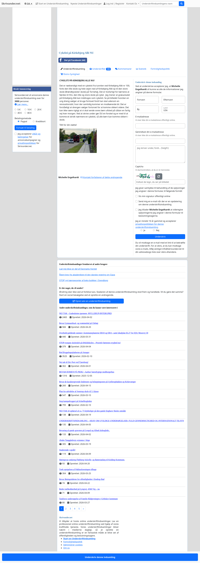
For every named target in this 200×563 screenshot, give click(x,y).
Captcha (139, 166)
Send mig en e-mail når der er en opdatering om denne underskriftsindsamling (160, 203)
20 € (39, 109)
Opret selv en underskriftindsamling (91, 301)
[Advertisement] (122, 29)
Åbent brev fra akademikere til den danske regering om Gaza (87, 275)
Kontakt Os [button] (132, 3)
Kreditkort (40, 121)
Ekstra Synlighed (70, 74)
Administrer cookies (73, 544)
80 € (29, 112)
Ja (144, 230)
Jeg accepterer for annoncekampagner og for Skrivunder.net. (29, 140)
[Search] (159, 3)
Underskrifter (100, 68)
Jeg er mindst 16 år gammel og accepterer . (155, 224)
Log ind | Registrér (114, 3)
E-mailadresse (142, 116)
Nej (157, 230)
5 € (19, 109)
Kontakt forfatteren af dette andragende (101, 177)
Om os (66, 547)
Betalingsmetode (23, 118)
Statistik (141, 68)
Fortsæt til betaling (25, 127)
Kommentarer (123, 68)
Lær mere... (21, 104)
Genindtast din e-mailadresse (149, 131)
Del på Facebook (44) (72, 60)
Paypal (24, 121)
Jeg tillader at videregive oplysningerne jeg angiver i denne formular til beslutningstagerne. (161, 212)
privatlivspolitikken (27, 143)
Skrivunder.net (11, 3)
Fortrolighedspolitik (160, 68)
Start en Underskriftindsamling (52, 3)
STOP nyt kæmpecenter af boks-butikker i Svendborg (83, 280)
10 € (29, 109)
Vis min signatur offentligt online (154, 196)
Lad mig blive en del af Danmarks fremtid (78, 269)
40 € (20, 112)
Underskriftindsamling (73, 68)
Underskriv (160, 236)
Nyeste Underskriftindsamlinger (86, 3)
